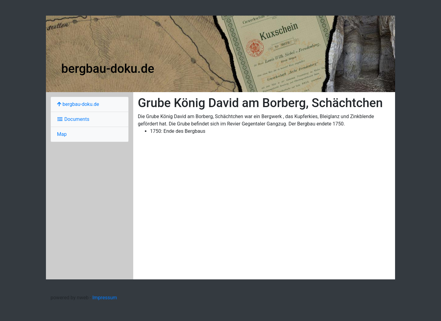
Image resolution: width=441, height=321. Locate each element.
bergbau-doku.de (107, 69)
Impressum (104, 297)
